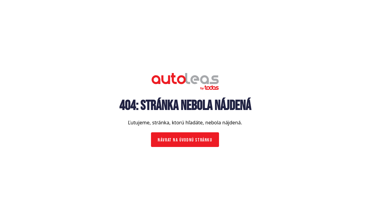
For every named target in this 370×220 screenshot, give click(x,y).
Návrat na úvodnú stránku (185, 140)
